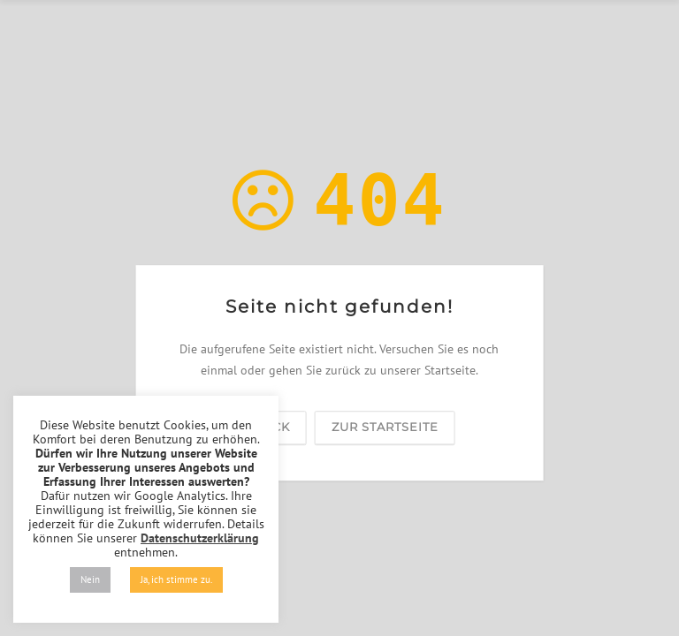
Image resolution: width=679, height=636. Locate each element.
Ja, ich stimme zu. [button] (176, 579)
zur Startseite (385, 427)
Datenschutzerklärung (200, 538)
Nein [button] (90, 579)
